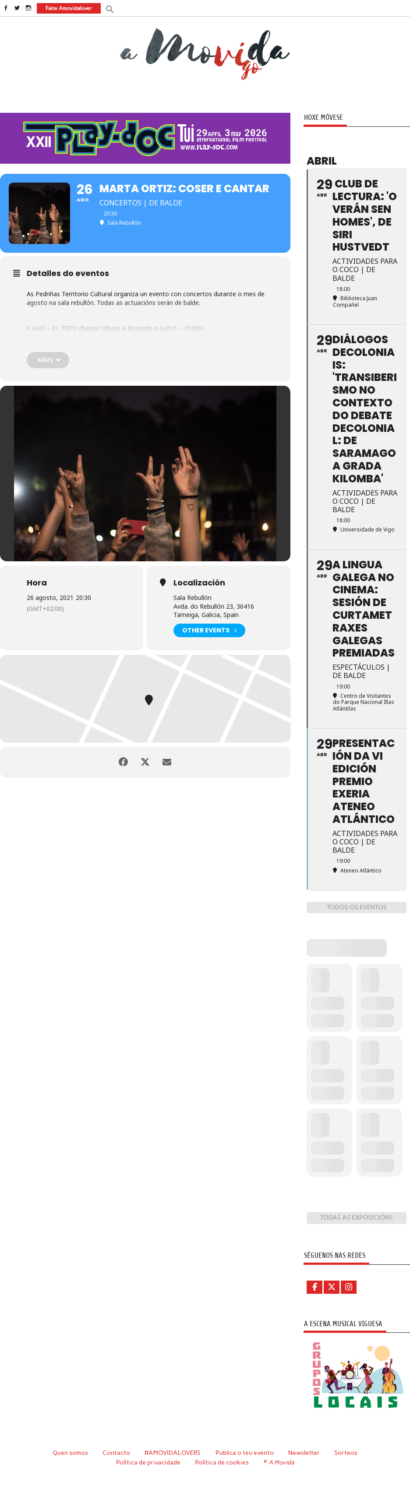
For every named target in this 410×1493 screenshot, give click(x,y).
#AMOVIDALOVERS (173, 1452)
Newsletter (304, 1452)
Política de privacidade (148, 1462)
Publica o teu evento (245, 1452)
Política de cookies (222, 1462)
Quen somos (70, 1452)
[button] (110, 8)
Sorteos (345, 1452)
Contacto (116, 1452)
